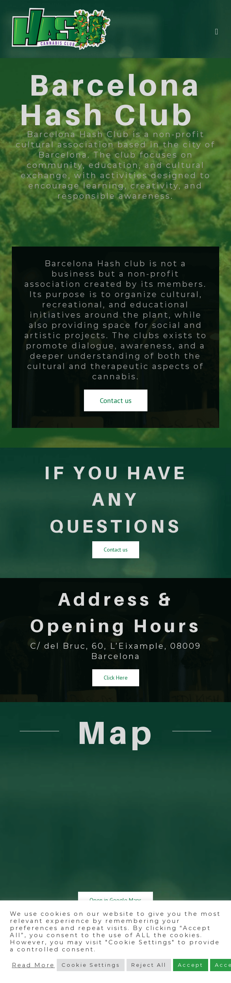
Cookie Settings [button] (90, 965)
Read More (33, 965)
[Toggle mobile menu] (217, 32)
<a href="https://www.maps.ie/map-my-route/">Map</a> (115, 821)
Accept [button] (190, 965)
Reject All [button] (148, 965)
